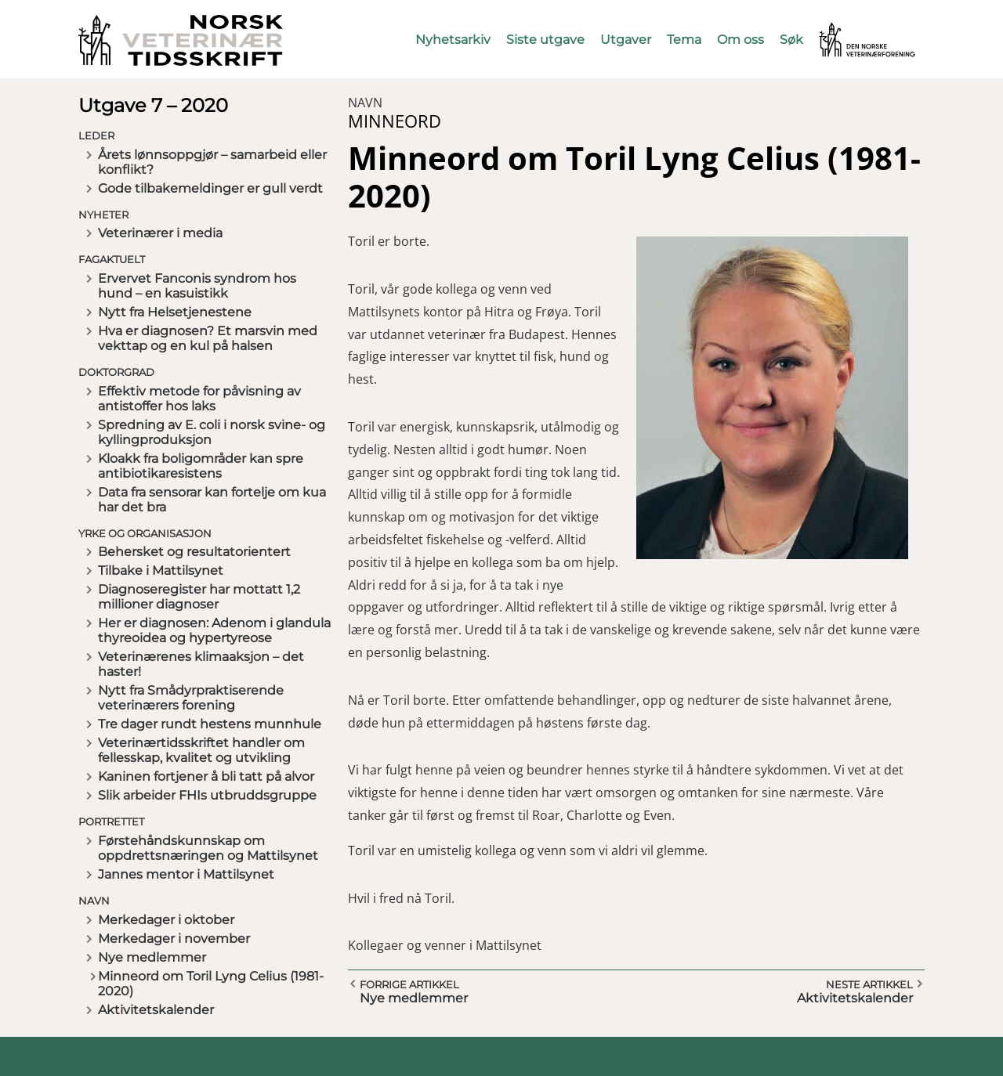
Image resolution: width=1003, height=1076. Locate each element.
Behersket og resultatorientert (194, 551)
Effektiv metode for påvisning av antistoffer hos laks (199, 398)
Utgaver (625, 39)
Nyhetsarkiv (453, 39)
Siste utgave (545, 39)
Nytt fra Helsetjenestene (175, 312)
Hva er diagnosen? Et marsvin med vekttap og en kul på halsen (207, 338)
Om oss (740, 39)
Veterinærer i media (160, 233)
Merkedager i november (174, 938)
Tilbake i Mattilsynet (160, 570)
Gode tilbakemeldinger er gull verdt (210, 188)
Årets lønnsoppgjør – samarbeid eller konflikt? (212, 162)
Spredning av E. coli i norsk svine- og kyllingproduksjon (211, 432)
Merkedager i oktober (166, 919)
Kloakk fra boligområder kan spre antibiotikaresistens (200, 466)
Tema (684, 39)
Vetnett (843, 29)
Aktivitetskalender (156, 1009)
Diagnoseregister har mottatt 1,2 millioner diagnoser (199, 597)
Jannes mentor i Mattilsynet (186, 874)
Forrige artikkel (409, 984)
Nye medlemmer (152, 957)
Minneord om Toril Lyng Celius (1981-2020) (211, 983)
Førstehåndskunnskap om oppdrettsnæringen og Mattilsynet (208, 848)
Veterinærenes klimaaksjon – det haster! (201, 664)
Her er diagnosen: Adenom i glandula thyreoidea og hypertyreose (214, 630)
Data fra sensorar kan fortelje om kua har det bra (212, 500)
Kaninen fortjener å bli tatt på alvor (206, 776)
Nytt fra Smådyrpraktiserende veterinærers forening (191, 698)
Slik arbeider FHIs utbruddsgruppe (207, 795)
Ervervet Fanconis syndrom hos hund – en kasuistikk (197, 286)
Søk (791, 39)
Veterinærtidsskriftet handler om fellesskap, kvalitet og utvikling (201, 750)
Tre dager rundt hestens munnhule (209, 724)
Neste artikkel (869, 984)
